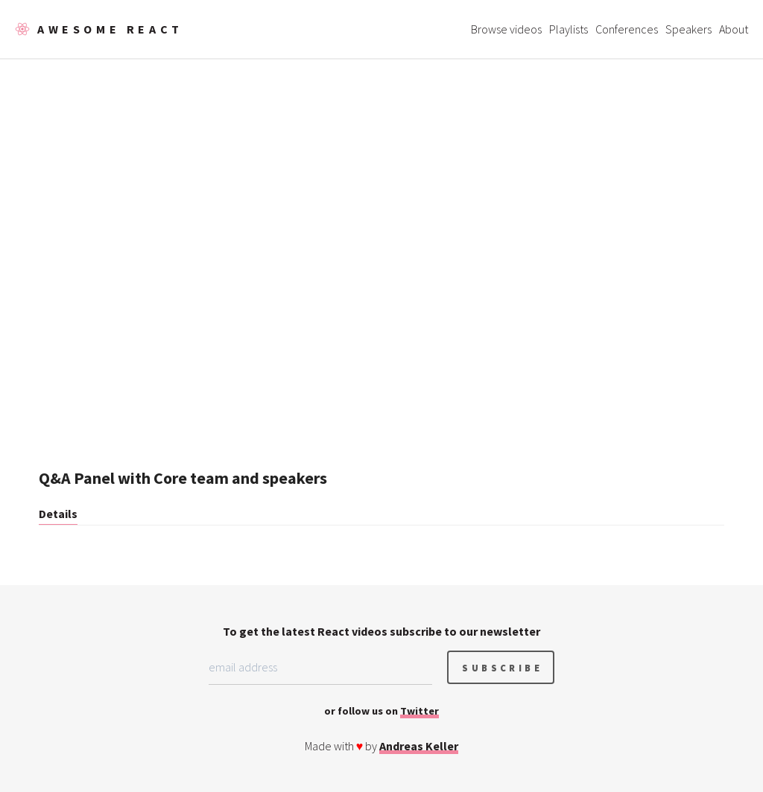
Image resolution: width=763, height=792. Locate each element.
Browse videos (506, 29)
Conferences (626, 29)
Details (58, 513)
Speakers (688, 29)
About (733, 29)
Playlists (568, 29)
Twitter (419, 711)
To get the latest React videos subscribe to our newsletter (381, 631)
